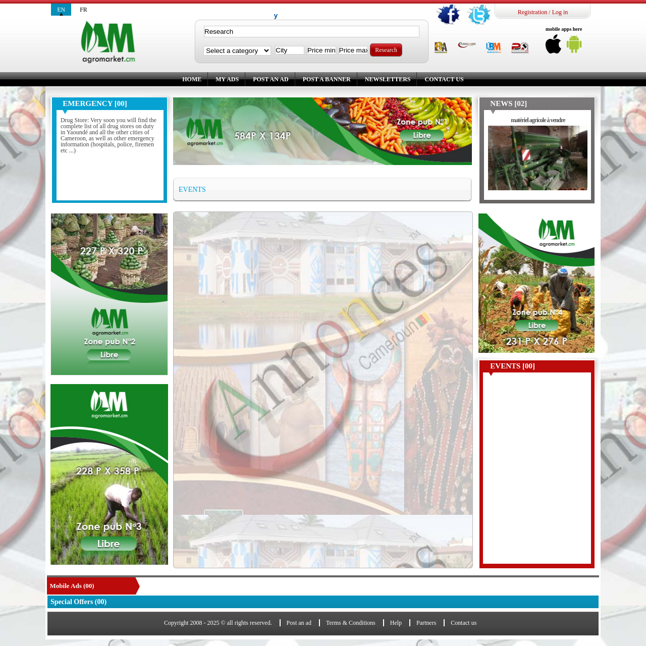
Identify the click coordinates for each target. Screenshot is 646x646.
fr (83, 9)
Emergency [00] (95, 103)
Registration (533, 12)
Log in (560, 12)
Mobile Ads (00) (72, 585)
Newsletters (388, 79)
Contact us (443, 79)
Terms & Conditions (350, 622)
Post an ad (270, 79)
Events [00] (512, 366)
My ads (227, 79)
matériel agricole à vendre (538, 120)
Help (396, 622)
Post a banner (327, 79)
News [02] (508, 103)
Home (191, 79)
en (61, 9)
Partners (426, 622)
